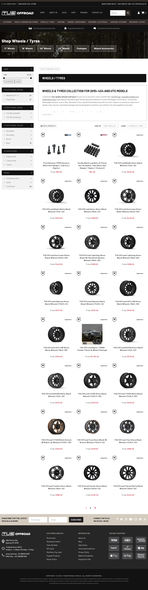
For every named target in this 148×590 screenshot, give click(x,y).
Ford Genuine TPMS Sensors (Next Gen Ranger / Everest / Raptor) (56, 165)
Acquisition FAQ (84, 559)
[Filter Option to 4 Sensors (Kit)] (18, 161)
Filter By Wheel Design (13, 108)
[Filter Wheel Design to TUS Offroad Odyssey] (18, 117)
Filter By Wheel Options (13, 90)
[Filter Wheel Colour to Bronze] (18, 139)
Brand (6, 173)
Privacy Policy (83, 552)
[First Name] (38, 519)
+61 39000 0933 (9, 4)
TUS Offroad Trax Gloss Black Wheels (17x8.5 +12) (128, 441)
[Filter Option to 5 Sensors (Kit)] (18, 157)
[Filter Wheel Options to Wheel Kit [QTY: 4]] (18, 95)
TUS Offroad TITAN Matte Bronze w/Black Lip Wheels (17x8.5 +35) (56, 441)
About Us (53, 12)
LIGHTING (61, 22)
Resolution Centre (53, 541)
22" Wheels (64, 48)
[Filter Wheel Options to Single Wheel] (18, 100)
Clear (18, 81)
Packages (82, 48)
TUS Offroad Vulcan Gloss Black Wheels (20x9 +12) (92, 487)
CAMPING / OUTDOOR (118, 22)
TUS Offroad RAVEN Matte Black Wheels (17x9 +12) (56, 395)
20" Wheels (45, 48)
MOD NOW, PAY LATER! (27, 4)
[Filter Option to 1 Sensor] (18, 165)
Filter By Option (10, 151)
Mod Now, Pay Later (54, 552)
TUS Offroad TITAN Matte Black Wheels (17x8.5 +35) (128, 395)
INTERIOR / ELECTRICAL (98, 22)
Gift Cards (50, 549)
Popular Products (53, 556)
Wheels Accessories (104, 48)
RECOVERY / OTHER (137, 22)
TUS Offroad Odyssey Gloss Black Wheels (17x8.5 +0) (56, 302)
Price (6, 69)
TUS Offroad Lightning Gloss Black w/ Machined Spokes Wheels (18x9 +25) (92, 257)
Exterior (7, 22)
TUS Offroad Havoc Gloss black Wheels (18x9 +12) (92, 210)
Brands (83, 12)
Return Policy (52, 559)
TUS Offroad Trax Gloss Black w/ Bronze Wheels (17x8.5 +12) (92, 441)
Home (42, 12)
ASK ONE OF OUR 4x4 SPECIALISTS (132, 4)
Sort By (98, 126)
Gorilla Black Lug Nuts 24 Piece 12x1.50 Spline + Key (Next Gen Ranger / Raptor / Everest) (92, 165)
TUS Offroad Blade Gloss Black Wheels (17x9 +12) (128, 164)
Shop (73, 12)
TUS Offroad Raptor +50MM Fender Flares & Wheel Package (92, 348)
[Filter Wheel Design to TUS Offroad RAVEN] (18, 113)
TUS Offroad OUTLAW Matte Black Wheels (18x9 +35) (56, 348)
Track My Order (52, 545)
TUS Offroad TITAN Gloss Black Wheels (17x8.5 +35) (92, 395)
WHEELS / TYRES (47, 22)
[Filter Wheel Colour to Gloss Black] (18, 135)
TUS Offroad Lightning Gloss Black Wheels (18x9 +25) (128, 256)
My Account (51, 538)
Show (123, 126)
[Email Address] (58, 519)
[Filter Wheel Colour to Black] (18, 143)
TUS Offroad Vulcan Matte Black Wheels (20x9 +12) (128, 487)
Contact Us (97, 12)
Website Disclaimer (85, 556)
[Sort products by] (110, 126)
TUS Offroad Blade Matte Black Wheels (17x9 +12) (56, 210)
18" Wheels (27, 48)
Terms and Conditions (86, 549)
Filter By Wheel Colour (13, 125)
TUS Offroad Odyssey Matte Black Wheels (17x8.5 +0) (92, 302)
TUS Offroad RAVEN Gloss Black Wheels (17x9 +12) (128, 348)
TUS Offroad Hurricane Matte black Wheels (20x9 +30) (56, 256)
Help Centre (82, 545)
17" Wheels (9, 48)
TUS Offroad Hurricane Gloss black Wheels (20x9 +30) (128, 210)
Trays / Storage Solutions (26, 22)
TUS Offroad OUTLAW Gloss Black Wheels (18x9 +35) (128, 302)
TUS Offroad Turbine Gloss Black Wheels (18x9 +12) (56, 487)
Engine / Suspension (76, 22)
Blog (64, 12)
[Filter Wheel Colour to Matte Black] (18, 131)
